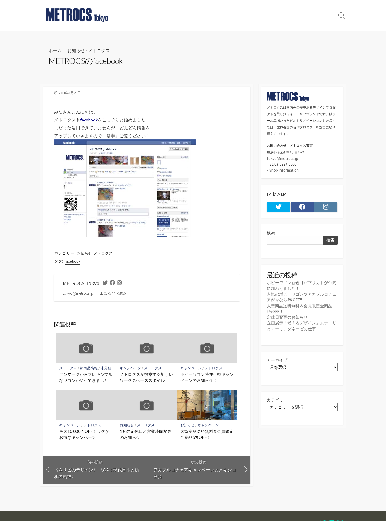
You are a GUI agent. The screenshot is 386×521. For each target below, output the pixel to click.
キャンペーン (130, 368)
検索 (271, 232)
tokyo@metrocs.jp (282, 158)
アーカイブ (277, 360)
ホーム (55, 50)
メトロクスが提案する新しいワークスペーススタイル (146, 377)
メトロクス (99, 50)
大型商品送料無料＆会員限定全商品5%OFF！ (207, 434)
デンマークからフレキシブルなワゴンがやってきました (85, 377)
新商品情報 (89, 368)
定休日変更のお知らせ (287, 317)
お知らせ (76, 50)
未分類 (106, 368)
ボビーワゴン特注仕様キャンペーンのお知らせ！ (207, 377)
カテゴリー (277, 400)
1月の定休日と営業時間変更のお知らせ (145, 434)
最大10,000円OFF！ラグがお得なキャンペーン (84, 434)
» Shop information (283, 170)
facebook (72, 261)
